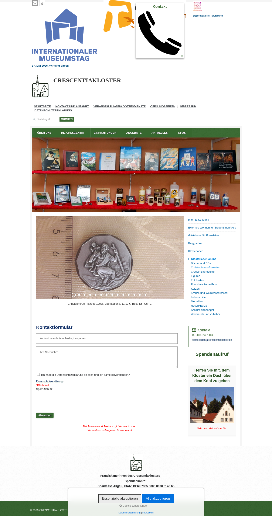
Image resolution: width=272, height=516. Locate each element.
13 (140, 295)
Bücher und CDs (201, 263)
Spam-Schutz (44, 389)
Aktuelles (159, 132)
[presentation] (68, 400)
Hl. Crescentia (72, 132)
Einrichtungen (105, 132)
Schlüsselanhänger (202, 309)
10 (123, 295)
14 (145, 295)
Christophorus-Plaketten (205, 267)
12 (134, 295)
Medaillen (197, 301)
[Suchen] (67, 119)
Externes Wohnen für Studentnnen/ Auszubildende (212, 227)
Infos (181, 132)
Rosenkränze (199, 305)
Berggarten (195, 243)
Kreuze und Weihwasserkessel (209, 292)
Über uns (44, 132)
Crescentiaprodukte (203, 271)
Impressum (188, 106)
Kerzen (195, 288)
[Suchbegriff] (46, 119)
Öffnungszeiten (162, 106)
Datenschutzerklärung (53, 110)
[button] (35, 3)
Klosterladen (195, 251)
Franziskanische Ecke (204, 284)
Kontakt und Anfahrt (72, 106)
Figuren (195, 276)
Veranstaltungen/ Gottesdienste (120, 106)
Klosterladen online (203, 259)
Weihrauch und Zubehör (205, 314)
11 (129, 295)
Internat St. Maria (198, 219)
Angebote (134, 132)
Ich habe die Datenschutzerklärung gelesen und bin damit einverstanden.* (85, 374)
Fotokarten (197, 280)
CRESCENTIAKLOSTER (87, 80)
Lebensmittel (199, 297)
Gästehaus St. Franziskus (204, 235)
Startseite (42, 106)
